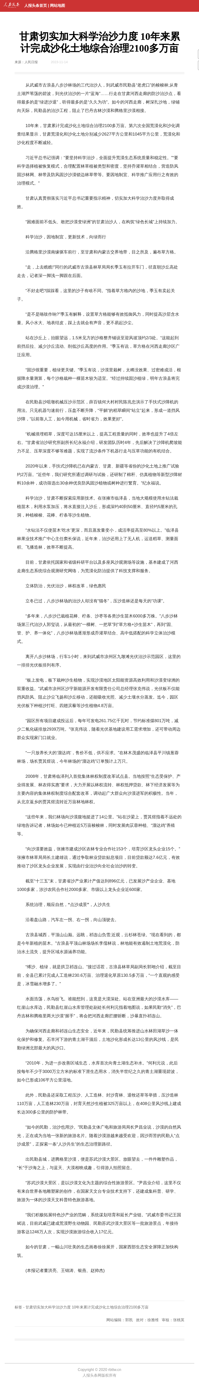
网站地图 (57, 6)
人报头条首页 (35, 6)
